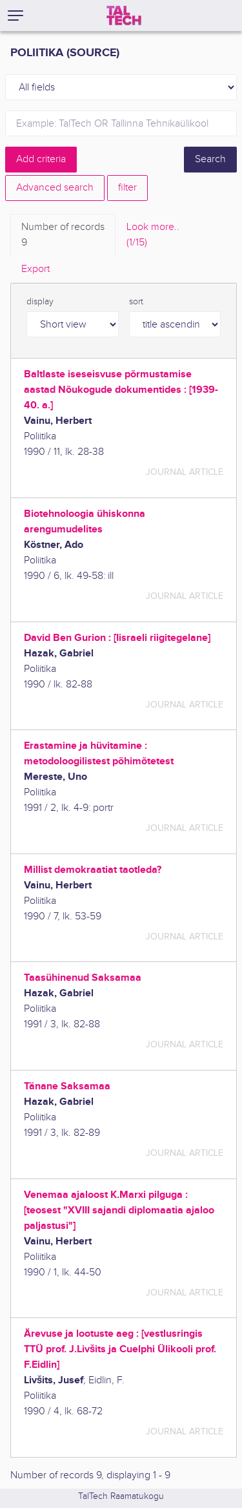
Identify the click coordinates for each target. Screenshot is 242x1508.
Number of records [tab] (63, 236)
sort (136, 302)
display (40, 302)
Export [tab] (35, 269)
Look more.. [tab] (152, 236)
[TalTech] (124, 15)
